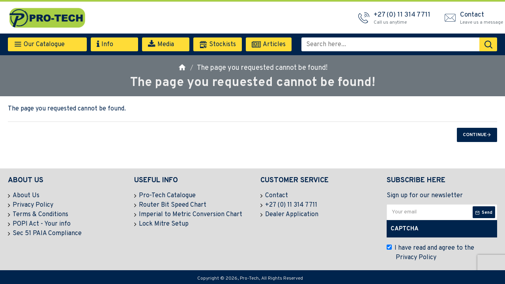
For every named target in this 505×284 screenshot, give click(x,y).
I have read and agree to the (430, 253)
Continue (474, 135)
